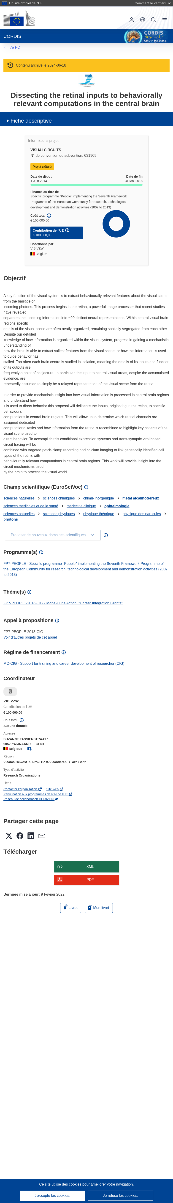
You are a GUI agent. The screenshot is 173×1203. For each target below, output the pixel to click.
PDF (90, 880)
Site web (54, 789)
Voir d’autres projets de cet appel (30, 637)
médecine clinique (81, 506)
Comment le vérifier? (153, 3)
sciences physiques (59, 514)
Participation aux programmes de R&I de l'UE (38, 794)
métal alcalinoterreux (140, 498)
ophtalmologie (116, 506)
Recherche (153, 19)
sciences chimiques (59, 498)
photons (10, 519)
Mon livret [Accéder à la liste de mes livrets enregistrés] (98, 908)
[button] (143, 20)
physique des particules (142, 514)
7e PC (15, 47)
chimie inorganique (98, 498)
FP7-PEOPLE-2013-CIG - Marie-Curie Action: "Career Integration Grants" (63, 603)
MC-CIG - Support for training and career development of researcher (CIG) (63, 663)
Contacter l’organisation (22, 789)
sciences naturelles (19, 498)
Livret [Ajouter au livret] (71, 907)
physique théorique (98, 514)
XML (90, 867)
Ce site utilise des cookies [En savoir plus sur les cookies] (60, 1184)
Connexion (131, 19)
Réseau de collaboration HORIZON (31, 799)
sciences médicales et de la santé (30, 506)
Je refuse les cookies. (120, 1195)
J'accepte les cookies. (52, 1195)
